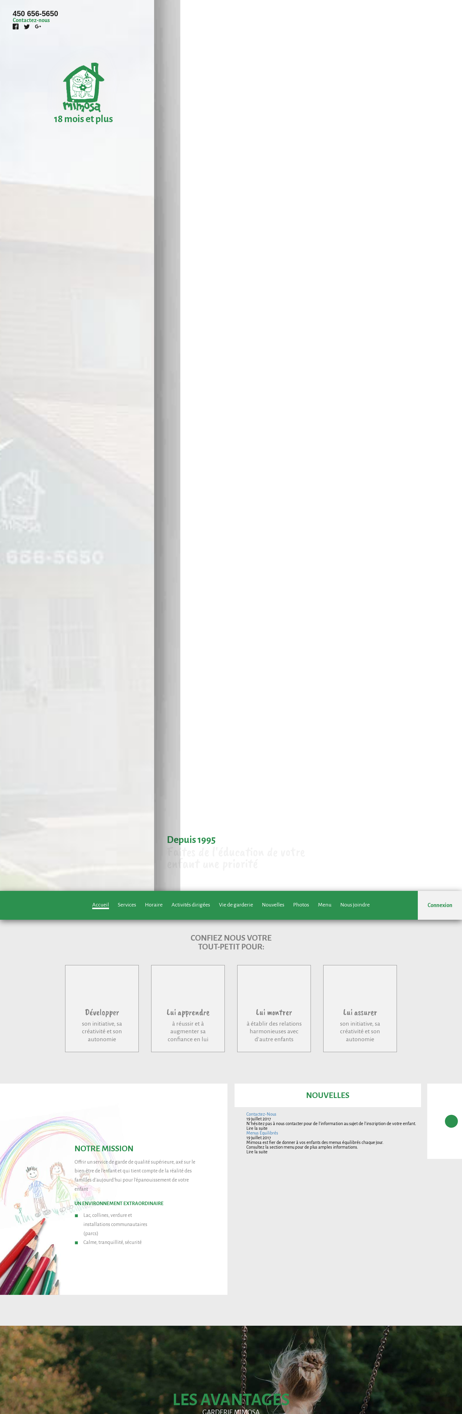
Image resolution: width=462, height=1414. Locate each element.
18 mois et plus (83, 119)
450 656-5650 (35, 13)
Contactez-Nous (261, 1114)
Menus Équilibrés (262, 1133)
